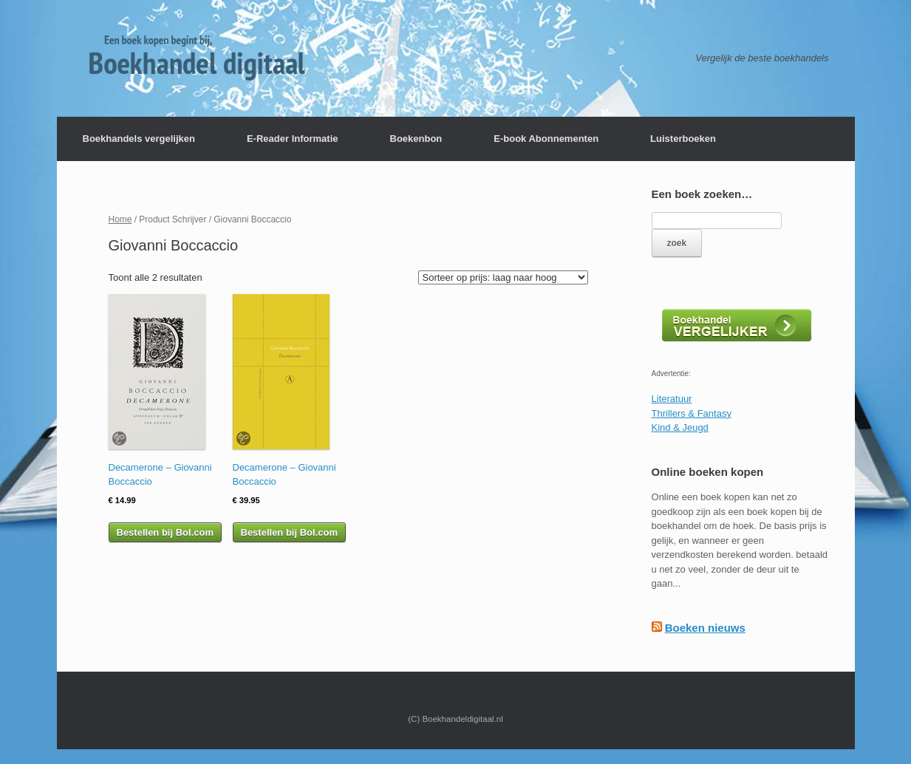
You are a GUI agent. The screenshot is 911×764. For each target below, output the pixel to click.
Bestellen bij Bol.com (165, 532)
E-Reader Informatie (292, 138)
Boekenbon (416, 138)
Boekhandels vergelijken (139, 138)
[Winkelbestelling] (503, 277)
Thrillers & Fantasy (691, 413)
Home (120, 219)
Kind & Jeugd (680, 427)
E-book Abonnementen (546, 138)
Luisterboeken (683, 138)
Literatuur (672, 398)
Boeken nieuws (705, 627)
